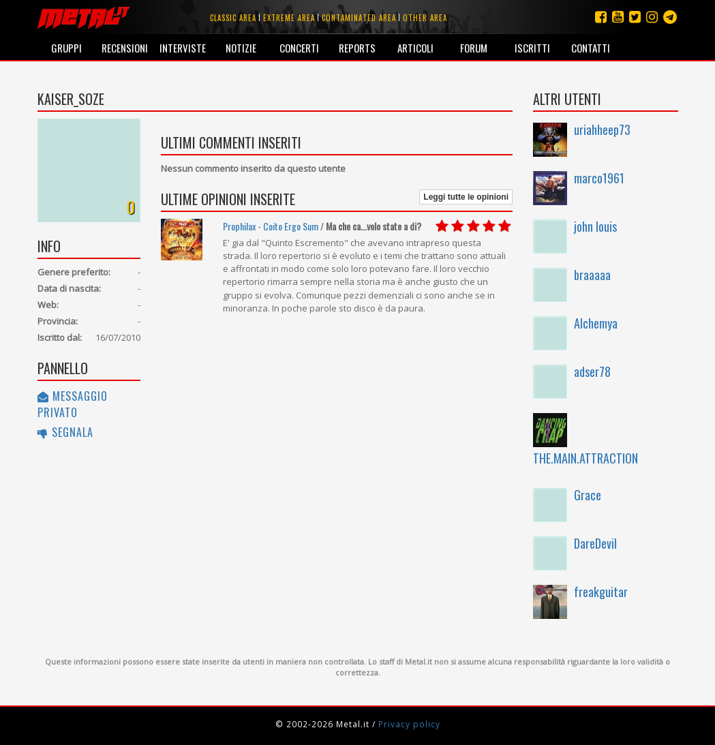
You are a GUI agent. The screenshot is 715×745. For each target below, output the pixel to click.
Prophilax (239, 226)
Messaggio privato (72, 404)
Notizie (241, 47)
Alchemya (596, 323)
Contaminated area (359, 18)
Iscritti (532, 47)
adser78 (592, 371)
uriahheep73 (602, 129)
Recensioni (125, 47)
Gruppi (66, 47)
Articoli (415, 47)
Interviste (182, 47)
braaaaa (592, 275)
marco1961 (599, 178)
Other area (425, 18)
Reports (357, 47)
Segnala (65, 432)
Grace (587, 495)
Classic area (233, 18)
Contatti (590, 47)
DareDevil (595, 543)
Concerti (299, 47)
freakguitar (601, 591)
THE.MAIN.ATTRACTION (585, 458)
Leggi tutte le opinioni (465, 197)
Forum (473, 47)
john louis (595, 226)
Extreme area (289, 18)
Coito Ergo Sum (290, 226)
